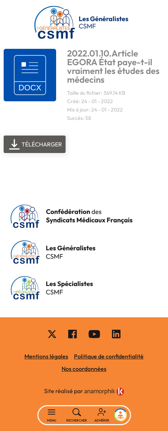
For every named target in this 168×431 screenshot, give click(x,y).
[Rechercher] (76, 415)
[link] (104, 391)
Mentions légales (46, 356)
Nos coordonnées (84, 368)
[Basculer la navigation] (51, 415)
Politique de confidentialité (109, 356)
